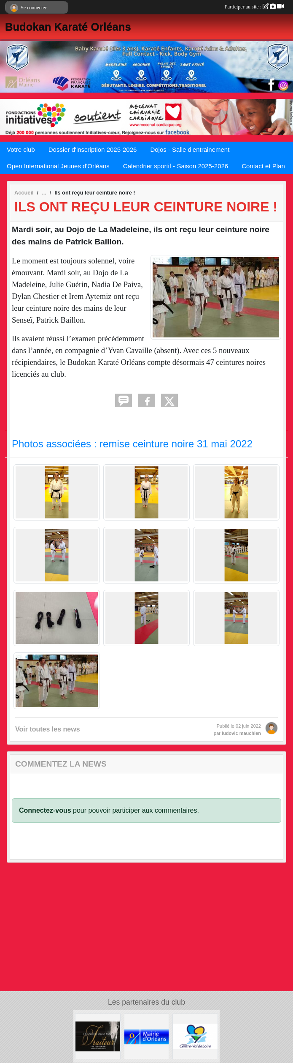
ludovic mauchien (241, 733)
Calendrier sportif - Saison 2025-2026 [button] (175, 166)
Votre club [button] (21, 149)
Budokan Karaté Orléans (68, 27)
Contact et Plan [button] (263, 166)
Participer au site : (254, 7)
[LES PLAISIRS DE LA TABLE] (98, 1035)
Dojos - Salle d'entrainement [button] (189, 149)
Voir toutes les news (47, 729)
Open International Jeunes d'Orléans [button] (58, 166)
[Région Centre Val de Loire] (195, 1035)
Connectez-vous (45, 810)
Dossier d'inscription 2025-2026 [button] (92, 149)
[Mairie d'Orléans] (146, 1035)
